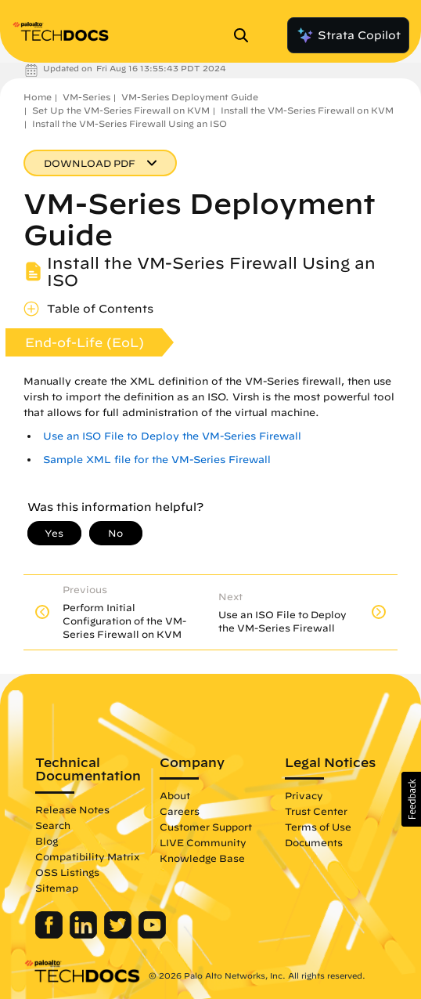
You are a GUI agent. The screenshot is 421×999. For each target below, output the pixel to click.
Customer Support (206, 826)
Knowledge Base (202, 857)
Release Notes (72, 809)
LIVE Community (203, 842)
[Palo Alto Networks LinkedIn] (85, 934)
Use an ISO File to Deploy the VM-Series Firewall (172, 436)
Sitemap (56, 887)
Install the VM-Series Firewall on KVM (307, 110)
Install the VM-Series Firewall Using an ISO (129, 123)
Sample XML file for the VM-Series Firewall (157, 459)
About (175, 795)
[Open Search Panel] (245, 35)
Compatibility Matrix (87, 856)
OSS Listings (67, 872)
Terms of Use (318, 826)
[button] (411, 799)
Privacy (304, 795)
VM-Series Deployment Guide (189, 97)
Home (37, 97)
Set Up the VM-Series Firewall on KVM (121, 110)
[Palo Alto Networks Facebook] (50, 934)
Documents (314, 842)
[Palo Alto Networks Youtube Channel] (152, 934)
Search (52, 825)
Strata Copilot (348, 35)
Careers (180, 810)
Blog (46, 840)
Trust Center (316, 810)
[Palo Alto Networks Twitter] (119, 934)
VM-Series (86, 97)
